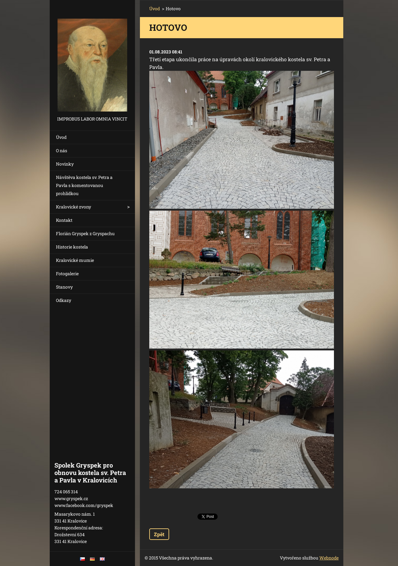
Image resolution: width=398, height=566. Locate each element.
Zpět (159, 534)
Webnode (329, 558)
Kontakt (64, 220)
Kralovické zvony (73, 207)
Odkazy (63, 300)
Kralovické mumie (75, 260)
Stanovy (64, 287)
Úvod (61, 137)
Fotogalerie (67, 273)
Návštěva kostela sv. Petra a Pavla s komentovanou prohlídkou (84, 185)
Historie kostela (72, 247)
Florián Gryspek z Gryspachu (85, 233)
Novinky (65, 164)
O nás (61, 150)
